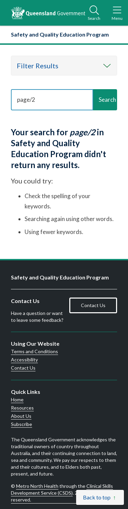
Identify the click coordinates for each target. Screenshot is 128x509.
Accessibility (24, 359)
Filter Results (37, 65)
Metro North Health (37, 486)
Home (17, 399)
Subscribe (21, 424)
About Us (21, 416)
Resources (22, 408)
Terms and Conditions (34, 351)
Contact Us (93, 305)
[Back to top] (100, 497)
